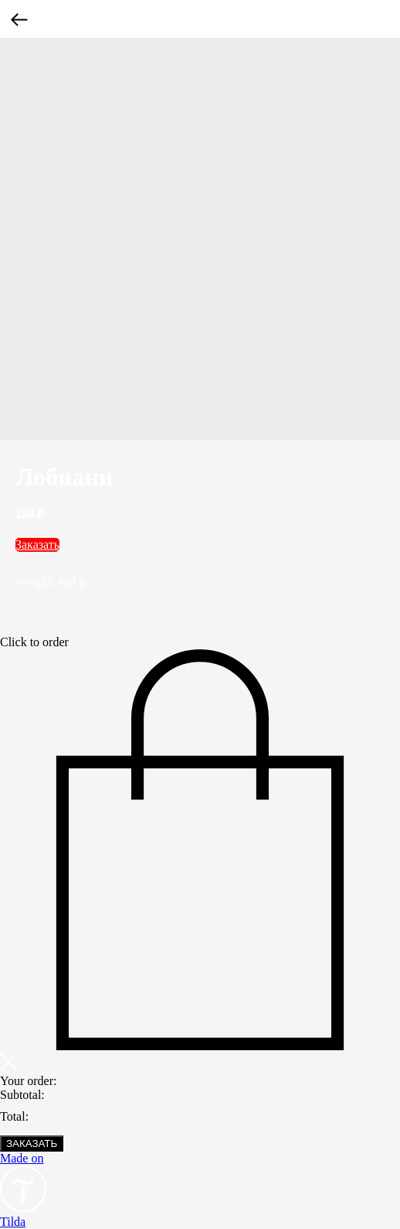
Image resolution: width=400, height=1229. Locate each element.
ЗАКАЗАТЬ (31, 1143)
